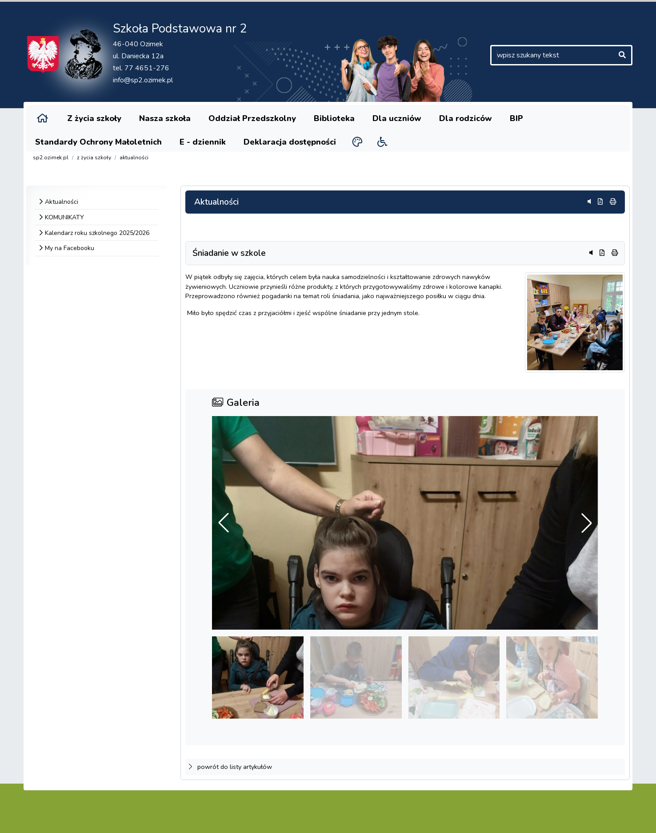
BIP (492, 118)
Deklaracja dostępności (273, 141)
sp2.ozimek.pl (50, 157)
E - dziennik (191, 141)
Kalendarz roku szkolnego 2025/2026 (97, 233)
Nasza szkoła (160, 118)
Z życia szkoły (92, 118)
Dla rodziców (443, 118)
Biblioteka (319, 118)
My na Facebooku (69, 248)
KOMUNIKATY (64, 217)
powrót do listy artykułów (230, 766)
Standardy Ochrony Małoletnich (93, 141)
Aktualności (134, 157)
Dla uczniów (378, 118)
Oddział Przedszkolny (242, 118)
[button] (586, 523)
